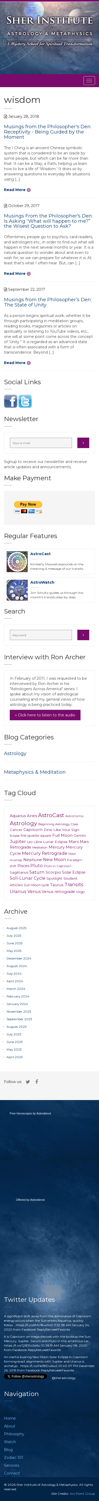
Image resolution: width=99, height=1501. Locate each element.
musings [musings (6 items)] (16, 860)
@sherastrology (64, 1378)
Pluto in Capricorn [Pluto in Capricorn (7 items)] (57, 866)
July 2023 (14, 1034)
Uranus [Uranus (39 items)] (18, 891)
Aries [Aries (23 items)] (32, 815)
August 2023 (17, 1027)
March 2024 (16, 989)
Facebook (29, 1329)
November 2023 (19, 1011)
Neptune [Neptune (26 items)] (32, 859)
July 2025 (14, 936)
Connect (12, 1473)
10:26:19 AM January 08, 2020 (64, 1345)
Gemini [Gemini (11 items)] (80, 835)
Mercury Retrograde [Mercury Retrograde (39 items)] (44, 853)
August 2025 (16, 928)
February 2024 (18, 996)
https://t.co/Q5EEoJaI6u (22, 1345)
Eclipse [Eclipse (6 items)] (15, 836)
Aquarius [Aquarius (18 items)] (18, 815)
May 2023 (14, 1049)
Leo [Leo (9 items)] (30, 842)
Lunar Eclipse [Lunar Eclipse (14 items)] (55, 842)
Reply (41, 1329)
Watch (10, 1441)
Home (10, 1418)
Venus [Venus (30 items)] (34, 891)
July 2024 (14, 973)
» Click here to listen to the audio (45, 715)
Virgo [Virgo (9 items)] (80, 892)
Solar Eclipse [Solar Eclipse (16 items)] (74, 872)
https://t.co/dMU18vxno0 (34, 1325)
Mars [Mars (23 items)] (74, 841)
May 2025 (14, 951)
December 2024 (19, 958)
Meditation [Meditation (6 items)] (40, 847)
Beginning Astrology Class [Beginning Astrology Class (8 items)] (58, 824)
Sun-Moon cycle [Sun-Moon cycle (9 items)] (36, 885)
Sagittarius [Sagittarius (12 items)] (19, 872)
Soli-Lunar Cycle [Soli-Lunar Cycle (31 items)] (27, 878)
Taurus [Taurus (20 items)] (56, 885)
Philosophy (14, 1434)
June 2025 (14, 943)
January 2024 (17, 1004)
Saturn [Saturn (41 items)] (37, 872)
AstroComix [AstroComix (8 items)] (74, 816)
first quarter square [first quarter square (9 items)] (36, 836)
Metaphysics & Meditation (35, 772)
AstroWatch (42, 582)
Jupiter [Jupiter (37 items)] (18, 841)
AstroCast (40, 553)
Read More (15, 189)
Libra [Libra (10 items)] (38, 842)
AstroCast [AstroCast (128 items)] (51, 815)
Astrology (15, 753)
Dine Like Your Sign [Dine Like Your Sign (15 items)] (61, 830)
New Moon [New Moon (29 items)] (54, 859)
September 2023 (19, 1019)
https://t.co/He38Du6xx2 (39, 1366)
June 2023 (15, 1042)
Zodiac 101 (13, 1457)
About (9, 1426)
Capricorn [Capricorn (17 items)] (33, 829)
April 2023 (15, 1057)
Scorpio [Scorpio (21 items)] (53, 872)
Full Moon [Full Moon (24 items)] (62, 835)
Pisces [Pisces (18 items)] (23, 865)
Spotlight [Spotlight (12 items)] (54, 878)
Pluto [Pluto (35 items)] (36, 865)
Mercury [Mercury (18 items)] (57, 847)
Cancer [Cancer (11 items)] (16, 830)
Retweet (51, 1329)
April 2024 (15, 981)
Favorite (64, 1329)
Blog (8, 1449)
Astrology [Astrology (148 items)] (23, 823)
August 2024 (17, 966)
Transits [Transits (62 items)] (73, 884)
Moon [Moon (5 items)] (72, 854)
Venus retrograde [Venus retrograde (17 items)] (58, 891)
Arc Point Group (82, 1494)
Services (11, 1465)
